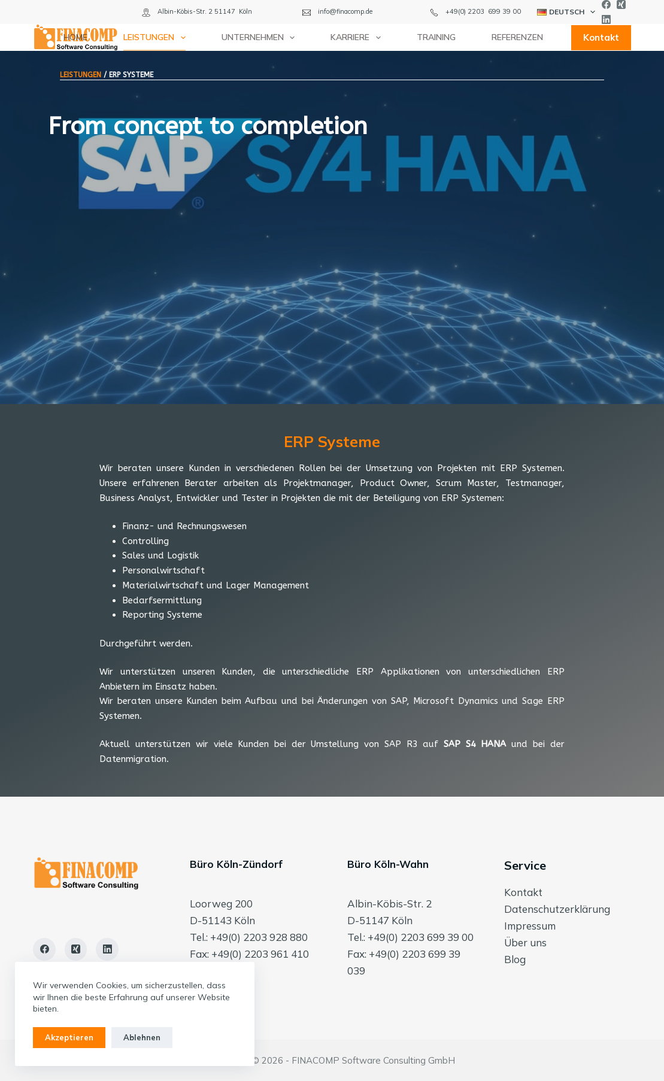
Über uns (525, 942)
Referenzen (517, 37)
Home (75, 37)
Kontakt (601, 37)
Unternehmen (261, 38)
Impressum (530, 925)
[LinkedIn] (606, 19)
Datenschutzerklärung (557, 909)
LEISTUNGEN (80, 75)
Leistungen (156, 38)
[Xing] (621, 4)
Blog (515, 959)
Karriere (358, 38)
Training (436, 37)
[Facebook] (606, 4)
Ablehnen (141, 1037)
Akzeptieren (69, 1037)
